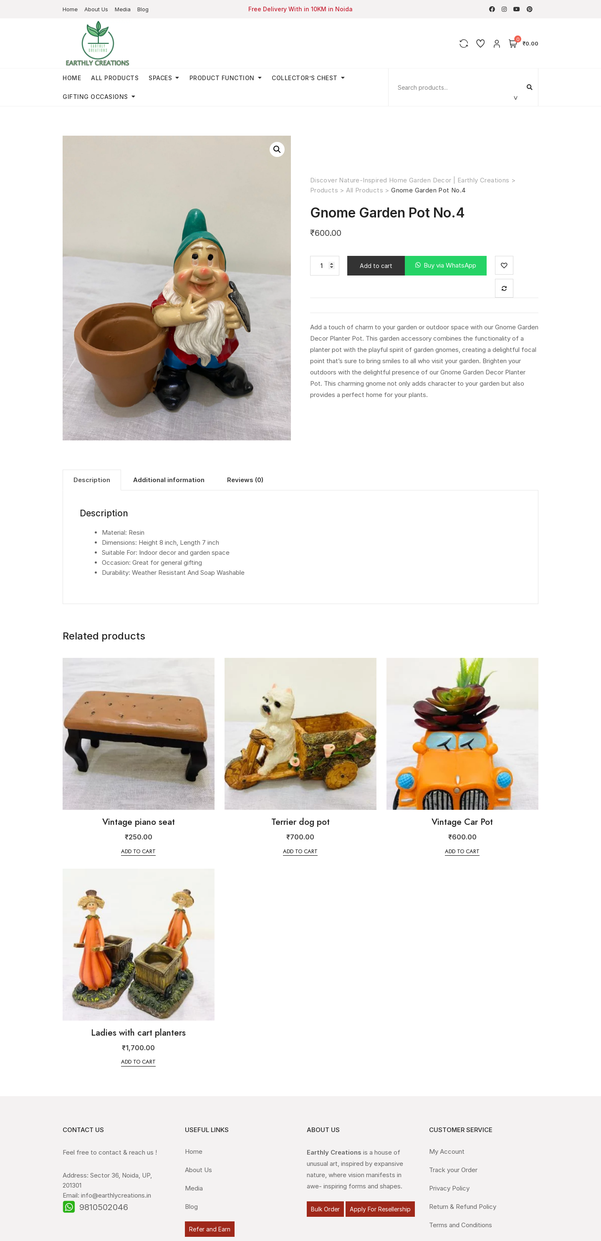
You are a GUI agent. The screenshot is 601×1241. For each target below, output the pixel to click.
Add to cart (376, 265)
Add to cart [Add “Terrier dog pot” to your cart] (300, 851)
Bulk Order (325, 1209)
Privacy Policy (449, 1188)
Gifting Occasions (95, 96)
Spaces (160, 77)
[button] (446, 265)
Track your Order (453, 1170)
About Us (96, 9)
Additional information (169, 480)
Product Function (222, 77)
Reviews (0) (245, 480)
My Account (447, 1151)
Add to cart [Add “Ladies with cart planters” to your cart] (138, 1062)
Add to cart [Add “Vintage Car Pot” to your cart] (462, 851)
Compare (504, 288)
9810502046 (103, 1207)
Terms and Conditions (460, 1225)
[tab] (92, 480)
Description (91, 480)
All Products (115, 77)
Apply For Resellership (380, 1209)
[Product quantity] (324, 265)
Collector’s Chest (305, 77)
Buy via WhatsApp (450, 265)
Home (70, 9)
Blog (143, 9)
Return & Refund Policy (462, 1207)
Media (123, 9)
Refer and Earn (209, 1229)
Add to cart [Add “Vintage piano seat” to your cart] (138, 851)
